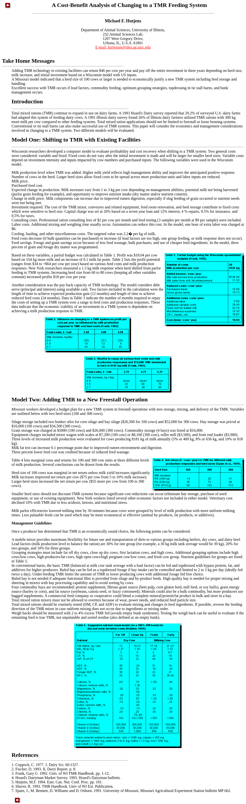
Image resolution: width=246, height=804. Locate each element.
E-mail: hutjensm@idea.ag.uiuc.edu (123, 47)
